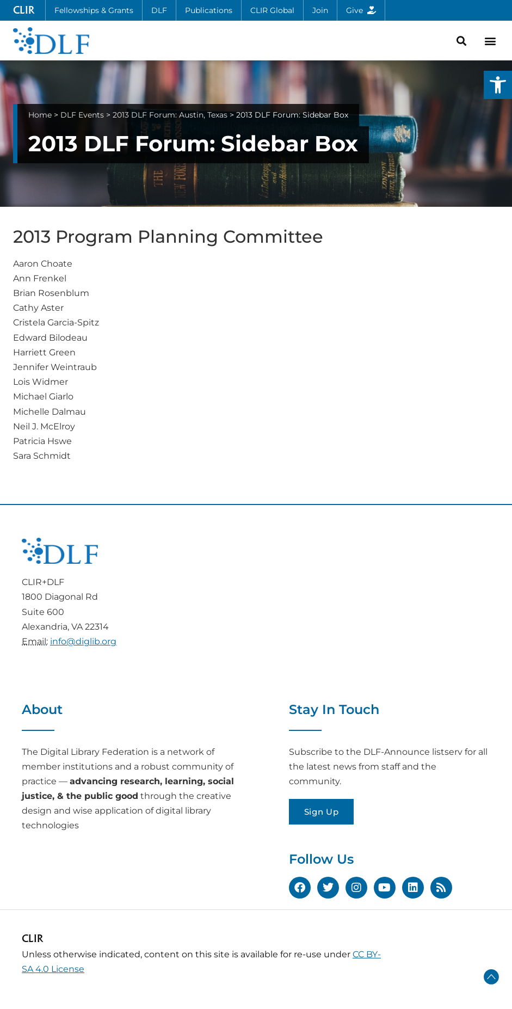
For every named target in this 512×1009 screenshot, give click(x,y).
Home (40, 115)
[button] (498, 85)
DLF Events (82, 115)
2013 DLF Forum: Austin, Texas (170, 115)
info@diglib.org (83, 641)
